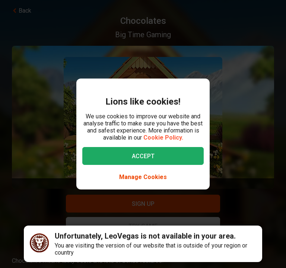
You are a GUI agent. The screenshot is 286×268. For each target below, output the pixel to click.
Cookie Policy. (163, 137)
